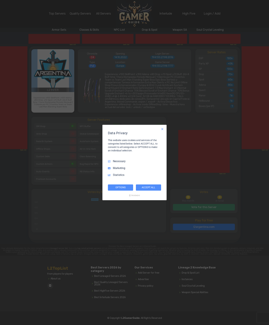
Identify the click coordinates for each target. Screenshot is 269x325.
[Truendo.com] (134, 195)
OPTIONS (120, 187)
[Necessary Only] (162, 129)
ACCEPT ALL (148, 187)
